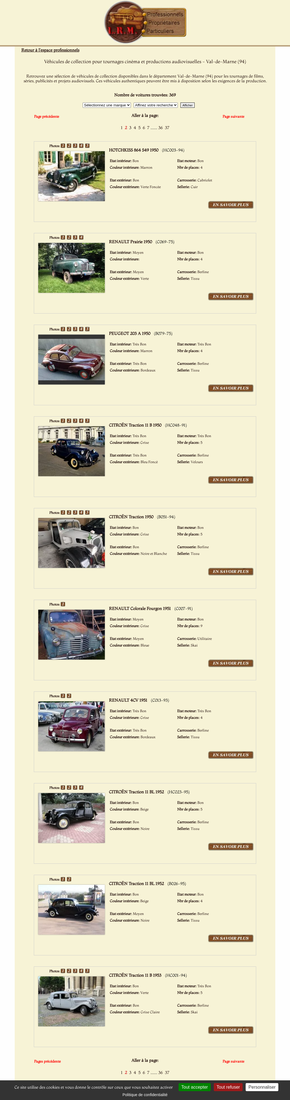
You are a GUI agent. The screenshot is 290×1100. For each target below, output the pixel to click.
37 (167, 127)
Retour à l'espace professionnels (50, 50)
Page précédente (46, 116)
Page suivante (233, 116)
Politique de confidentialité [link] (145, 1095)
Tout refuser (228, 1087)
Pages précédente (47, 1061)
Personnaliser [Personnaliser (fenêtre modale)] (262, 1087)
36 (160, 127)
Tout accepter (194, 1087)
